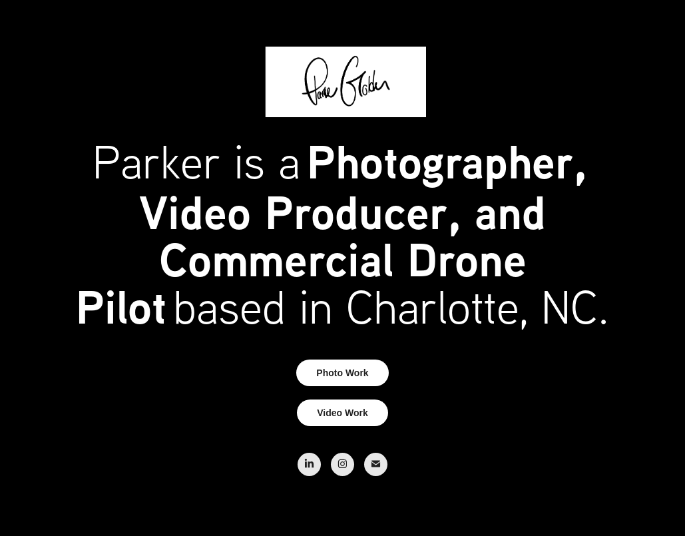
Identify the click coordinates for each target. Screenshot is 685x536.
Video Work (342, 412)
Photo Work (342, 373)
